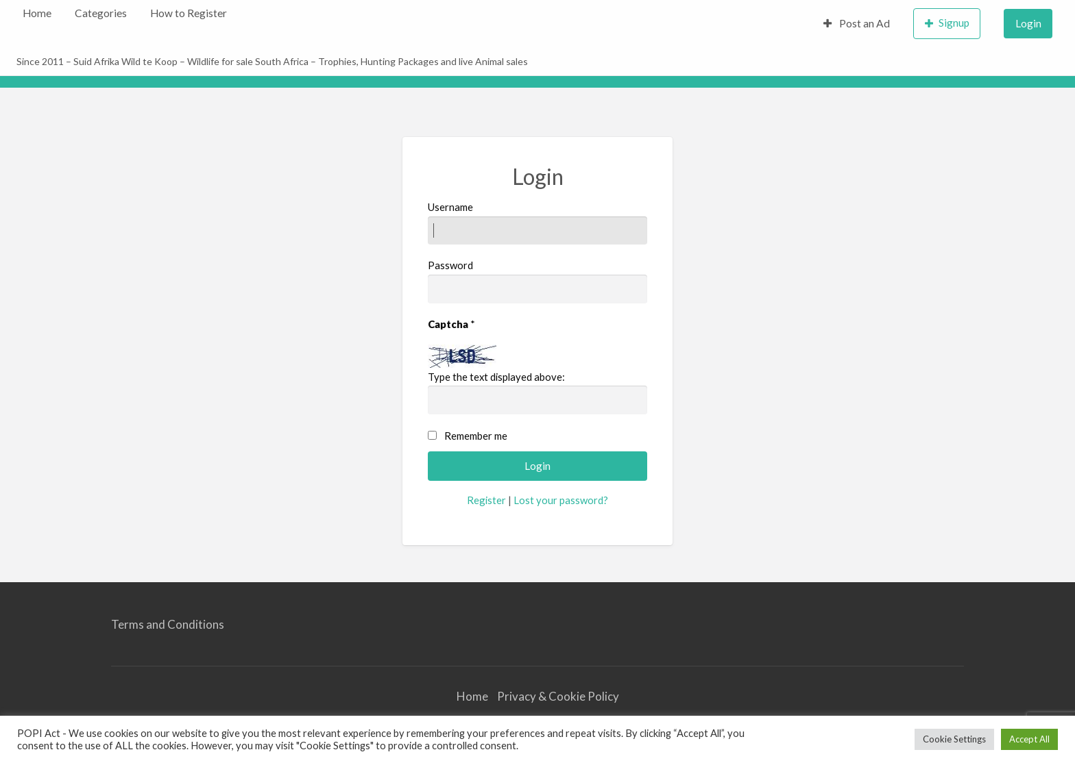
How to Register (188, 13)
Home (37, 13)
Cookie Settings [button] (954, 739)
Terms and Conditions (167, 624)
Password (538, 281)
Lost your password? (561, 500)
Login (1028, 23)
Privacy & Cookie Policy (558, 696)
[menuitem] (37, 13)
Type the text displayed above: (496, 377)
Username (538, 223)
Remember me (475, 435)
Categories (101, 13)
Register (486, 500)
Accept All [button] (1029, 739)
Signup (947, 22)
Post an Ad (857, 23)
